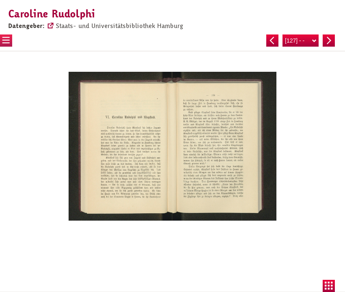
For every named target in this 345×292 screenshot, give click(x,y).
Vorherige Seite (272, 40)
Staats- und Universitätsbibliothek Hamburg (119, 26)
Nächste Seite (329, 40)
